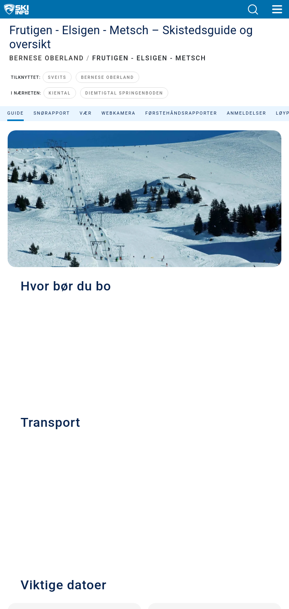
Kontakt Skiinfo (145, 452)
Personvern (144, 478)
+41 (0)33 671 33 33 (52, 300)
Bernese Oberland (107, 63)
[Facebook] (180, 547)
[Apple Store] (170, 569)
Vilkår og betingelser (144, 496)
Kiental (60, 79)
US (160, 514)
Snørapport (51, 99)
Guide (15, 99)
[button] (253, 9)
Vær (86, 99)
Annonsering (144, 463)
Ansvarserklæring (144, 487)
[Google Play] (126, 569)
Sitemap (144, 505)
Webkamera (118, 99)
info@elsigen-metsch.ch (65, 316)
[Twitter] (135, 547)
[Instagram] (158, 547)
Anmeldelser (246, 99)
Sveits (57, 63)
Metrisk (150, 514)
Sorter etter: (209, 119)
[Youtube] (113, 547)
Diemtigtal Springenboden (124, 79)
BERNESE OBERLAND (46, 44)
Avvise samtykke (145, 523)
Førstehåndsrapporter (181, 99)
